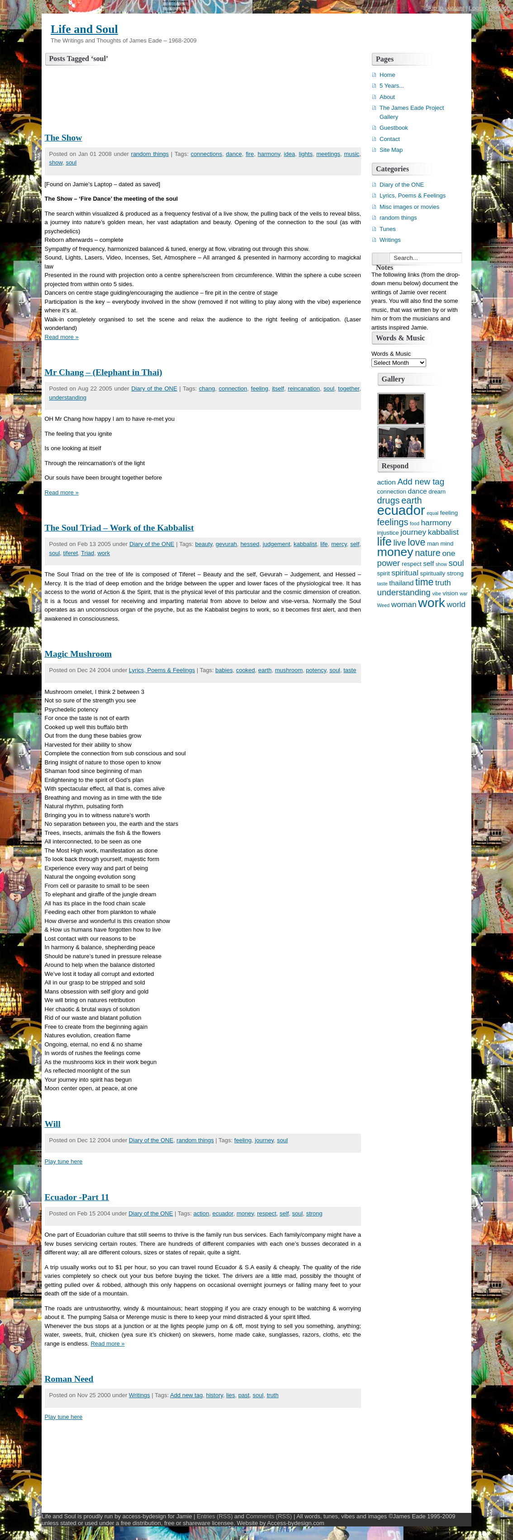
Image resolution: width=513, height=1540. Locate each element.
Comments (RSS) (269, 1516)
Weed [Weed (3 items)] (383, 605)
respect (266, 1213)
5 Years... (392, 85)
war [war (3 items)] (463, 593)
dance (234, 154)
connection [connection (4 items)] (391, 491)
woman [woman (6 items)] (404, 604)
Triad (87, 553)
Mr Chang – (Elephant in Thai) (103, 372)
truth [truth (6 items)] (443, 582)
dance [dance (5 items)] (417, 491)
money (245, 1213)
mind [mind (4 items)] (446, 543)
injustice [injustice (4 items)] (388, 532)
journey (264, 1140)
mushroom (289, 670)
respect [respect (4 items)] (412, 563)
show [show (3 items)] (441, 564)
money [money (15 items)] (395, 552)
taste (349, 670)
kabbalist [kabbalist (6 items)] (443, 532)
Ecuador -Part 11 (77, 1197)
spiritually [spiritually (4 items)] (433, 573)
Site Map (391, 149)
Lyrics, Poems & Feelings (162, 670)
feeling (259, 388)
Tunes (388, 229)
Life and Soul (84, 29)
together (348, 388)
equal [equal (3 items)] (432, 513)
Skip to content (444, 8)
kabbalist (305, 544)
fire (250, 154)
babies (224, 670)
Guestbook (394, 127)
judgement (276, 544)
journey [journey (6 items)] (413, 532)
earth (265, 670)
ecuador (222, 1213)
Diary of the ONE (154, 388)
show (56, 162)
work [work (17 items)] (431, 602)
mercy (339, 544)
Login (476, 8)
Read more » (62, 337)
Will (53, 1124)
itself (278, 388)
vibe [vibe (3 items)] (436, 593)
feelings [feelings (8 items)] (392, 522)
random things (150, 154)
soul (71, 162)
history (214, 1395)
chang (207, 388)
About (387, 97)
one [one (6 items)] (448, 553)
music (351, 154)
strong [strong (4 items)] (455, 573)
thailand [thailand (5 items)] (401, 583)
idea (289, 154)
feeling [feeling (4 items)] (449, 512)
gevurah (226, 544)
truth (273, 1395)
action (201, 1213)
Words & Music (391, 353)
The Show (63, 137)
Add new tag (186, 1395)
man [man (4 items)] (433, 543)
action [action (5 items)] (386, 482)
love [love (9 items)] (416, 542)
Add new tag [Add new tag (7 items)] (420, 481)
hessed (249, 544)
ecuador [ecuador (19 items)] (401, 510)
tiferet (70, 553)
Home (387, 74)
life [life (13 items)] (384, 541)
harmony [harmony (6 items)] (436, 522)
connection (232, 388)
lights (306, 154)
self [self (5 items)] (428, 563)
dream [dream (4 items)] (437, 491)
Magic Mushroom (78, 654)
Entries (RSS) (215, 1516)
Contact (498, 8)
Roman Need (69, 1379)
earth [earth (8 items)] (411, 500)
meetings (328, 154)
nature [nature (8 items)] (428, 553)
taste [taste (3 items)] (382, 583)
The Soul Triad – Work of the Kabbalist (119, 527)
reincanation (304, 388)
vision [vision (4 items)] (450, 593)
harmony (269, 154)
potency (316, 670)
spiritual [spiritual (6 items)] (404, 572)
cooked (245, 670)
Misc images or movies (409, 206)
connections (206, 154)
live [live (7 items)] (400, 542)
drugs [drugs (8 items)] (388, 500)
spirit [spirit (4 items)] (383, 573)
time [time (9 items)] (424, 582)
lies (230, 1395)
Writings (139, 1395)
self (354, 544)
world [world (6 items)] (456, 604)
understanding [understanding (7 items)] (404, 592)
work (103, 553)
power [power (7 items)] (388, 563)
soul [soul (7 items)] (456, 563)
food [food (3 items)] (414, 523)
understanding (67, 397)
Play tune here (64, 1161)
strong (314, 1213)
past (244, 1395)
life (324, 544)
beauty (203, 544)
